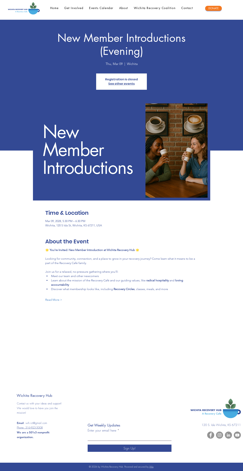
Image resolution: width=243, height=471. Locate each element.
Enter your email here (102, 430)
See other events (121, 84)
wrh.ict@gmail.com (36, 423)
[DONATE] (213, 8)
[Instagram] (219, 435)
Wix (151, 466)
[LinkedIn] (228, 435)
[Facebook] (210, 435)
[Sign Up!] (129, 448)
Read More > (53, 299)
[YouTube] (237, 435)
